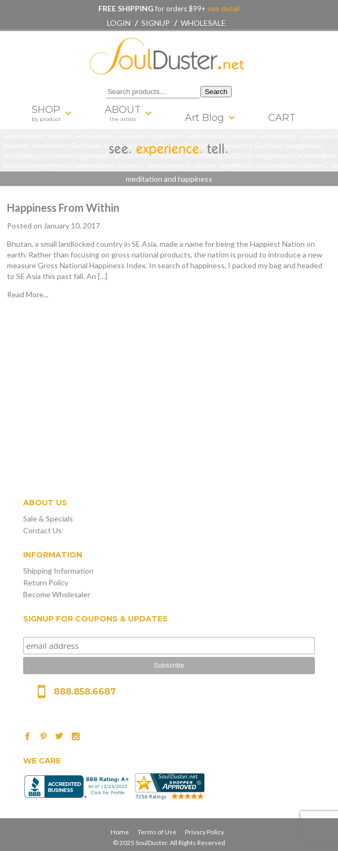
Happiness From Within (63, 207)
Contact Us (42, 530)
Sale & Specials (48, 518)
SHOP (46, 113)
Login (119, 22)
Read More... (27, 294)
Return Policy (45, 582)
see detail (222, 8)
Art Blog (204, 118)
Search (216, 92)
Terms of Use (157, 832)
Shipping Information (58, 570)
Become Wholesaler (56, 594)
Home (120, 832)
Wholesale (203, 22)
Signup (155, 22)
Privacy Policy (204, 832)
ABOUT (123, 113)
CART (282, 118)
